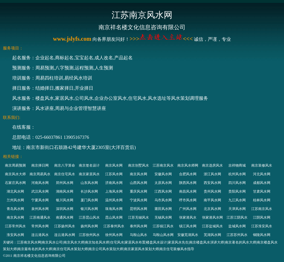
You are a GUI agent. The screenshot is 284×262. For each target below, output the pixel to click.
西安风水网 (212, 183)
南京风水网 (114, 165)
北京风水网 (212, 209)
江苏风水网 (114, 174)
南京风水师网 (187, 165)
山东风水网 (89, 183)
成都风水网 (261, 183)
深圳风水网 (64, 209)
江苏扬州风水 (64, 226)
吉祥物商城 (237, 165)
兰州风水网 (15, 200)
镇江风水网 (187, 226)
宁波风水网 (138, 200)
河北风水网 (261, 174)
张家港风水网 (212, 217)
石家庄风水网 (15, 183)
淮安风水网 (15, 235)
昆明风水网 (138, 209)
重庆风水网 (138, 191)
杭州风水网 (237, 174)
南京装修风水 (261, 165)
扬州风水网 (89, 226)
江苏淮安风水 (261, 226)
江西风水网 (163, 191)
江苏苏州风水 (237, 235)
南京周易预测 (15, 165)
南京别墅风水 (138, 165)
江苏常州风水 (15, 226)
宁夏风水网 (40, 200)
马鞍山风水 (138, 235)
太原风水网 (163, 183)
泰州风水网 (138, 226)
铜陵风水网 (261, 235)
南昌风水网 (187, 191)
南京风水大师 (15, 174)
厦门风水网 (89, 200)
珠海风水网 (114, 209)
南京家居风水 (89, 174)
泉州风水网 (40, 209)
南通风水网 (64, 217)
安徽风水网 (163, 174)
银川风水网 (64, 200)
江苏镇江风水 (163, 226)
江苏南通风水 (40, 217)
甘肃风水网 (261, 191)
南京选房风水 (212, 165)
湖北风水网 (15, 191)
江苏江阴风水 (237, 217)
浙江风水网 (212, 174)
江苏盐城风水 (212, 226)
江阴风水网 (261, 217)
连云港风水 (40, 235)
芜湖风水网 (212, 235)
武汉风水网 (40, 191)
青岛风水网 (15, 209)
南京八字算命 (64, 165)
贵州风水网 (212, 191)
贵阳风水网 (237, 191)
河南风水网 (40, 183)
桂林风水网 (261, 200)
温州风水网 (114, 200)
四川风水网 (237, 183)
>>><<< (161, 39)
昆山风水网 (114, 217)
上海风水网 (114, 191)
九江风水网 (237, 200)
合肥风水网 (187, 174)
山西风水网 (138, 183)
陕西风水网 (187, 183)
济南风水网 (114, 183)
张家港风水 (187, 217)
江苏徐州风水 (89, 235)
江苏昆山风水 (89, 217)
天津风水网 (237, 209)
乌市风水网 (163, 200)
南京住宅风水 (64, 174)
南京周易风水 (40, 174)
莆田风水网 (163, 209)
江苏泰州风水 (113, 226)
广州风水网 (187, 209)
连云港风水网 (64, 235)
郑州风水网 (64, 183)
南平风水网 (212, 200)
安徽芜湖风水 (187, 235)
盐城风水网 (237, 226)
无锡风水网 (163, 217)
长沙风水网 (89, 191)
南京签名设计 (89, 165)
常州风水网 (40, 226)
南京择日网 (40, 165)
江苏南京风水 (163, 165)
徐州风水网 (114, 235)
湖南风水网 (64, 191)
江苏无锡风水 (138, 217)
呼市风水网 (187, 200)
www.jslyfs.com (72, 39)
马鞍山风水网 (163, 235)
